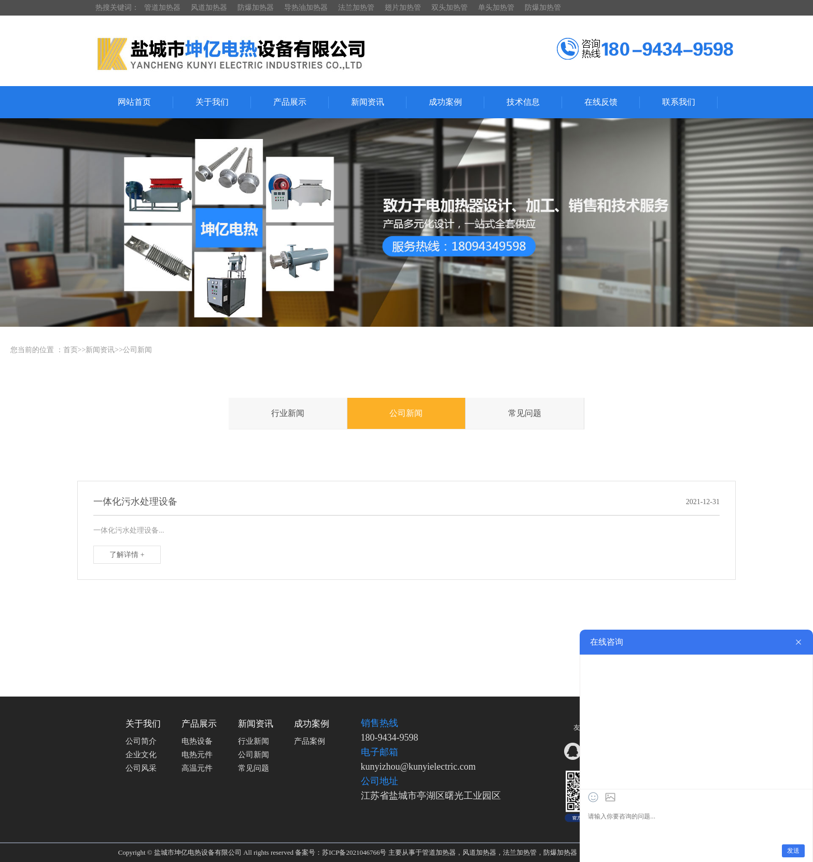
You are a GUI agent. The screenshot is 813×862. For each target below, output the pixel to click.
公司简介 (141, 741)
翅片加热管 (403, 7)
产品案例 (309, 741)
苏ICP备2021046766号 (354, 852)
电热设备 (197, 741)
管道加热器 (162, 7)
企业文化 (141, 754)
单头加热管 (496, 7)
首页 (70, 350)
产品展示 (289, 102)
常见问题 (524, 413)
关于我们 (212, 102)
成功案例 (445, 102)
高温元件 (197, 768)
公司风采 (141, 768)
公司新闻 (137, 350)
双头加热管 (449, 7)
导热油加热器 (306, 7)
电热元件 (197, 754)
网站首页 (134, 102)
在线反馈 (601, 102)
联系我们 (678, 102)
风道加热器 (209, 7)
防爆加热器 (255, 7)
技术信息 (523, 102)
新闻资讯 (367, 102)
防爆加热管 (543, 7)
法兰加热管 (356, 7)
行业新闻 (287, 413)
